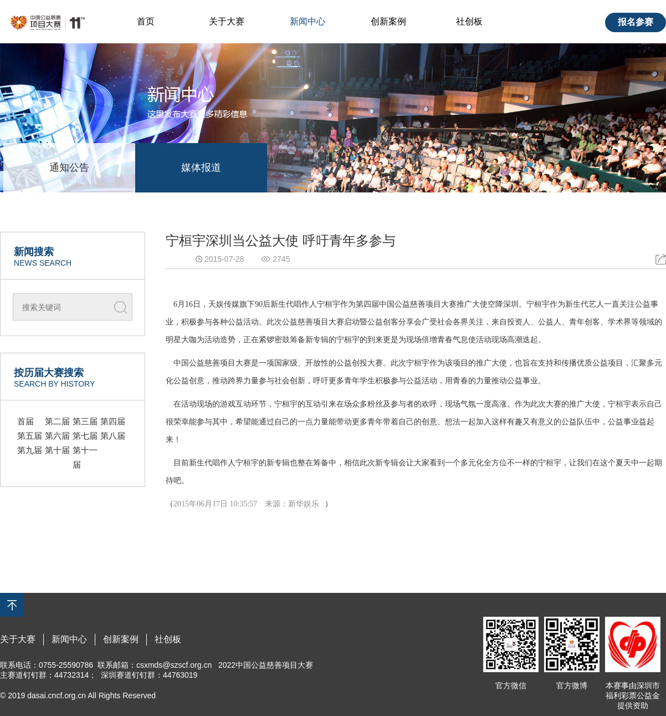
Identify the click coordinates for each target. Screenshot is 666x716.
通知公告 (69, 167)
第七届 (85, 435)
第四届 (112, 421)
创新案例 (388, 21)
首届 (25, 421)
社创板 (469, 21)
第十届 (57, 450)
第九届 (29, 450)
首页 (146, 21)
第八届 (112, 435)
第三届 (85, 421)
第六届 (57, 435)
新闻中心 (307, 21)
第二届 (57, 421)
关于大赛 (226, 21)
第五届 (29, 435)
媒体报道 (201, 167)
